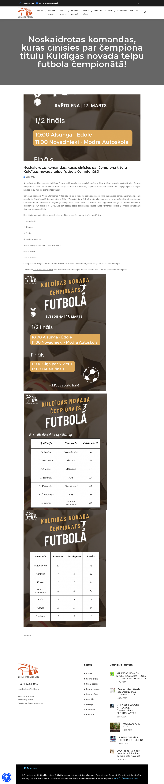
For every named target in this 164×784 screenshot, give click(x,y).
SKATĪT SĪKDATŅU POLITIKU (127, 778)
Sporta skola (51, 12)
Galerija (109, 11)
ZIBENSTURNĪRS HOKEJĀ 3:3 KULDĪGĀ (131, 738)
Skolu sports (63, 12)
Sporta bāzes (86, 12)
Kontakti (134, 11)
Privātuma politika (26, 696)
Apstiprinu (30, 768)
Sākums (40, 11)
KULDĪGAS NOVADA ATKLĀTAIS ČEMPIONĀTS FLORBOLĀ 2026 (128, 709)
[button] (7, 777)
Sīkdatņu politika (25, 699)
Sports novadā (74, 12)
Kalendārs (122, 11)
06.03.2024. (30, 177)
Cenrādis (98, 11)
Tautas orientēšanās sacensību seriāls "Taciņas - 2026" (128, 692)
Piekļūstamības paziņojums (30, 703)
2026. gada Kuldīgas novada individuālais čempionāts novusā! (128, 753)
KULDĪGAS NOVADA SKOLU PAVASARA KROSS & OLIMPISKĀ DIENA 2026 (131, 676)
